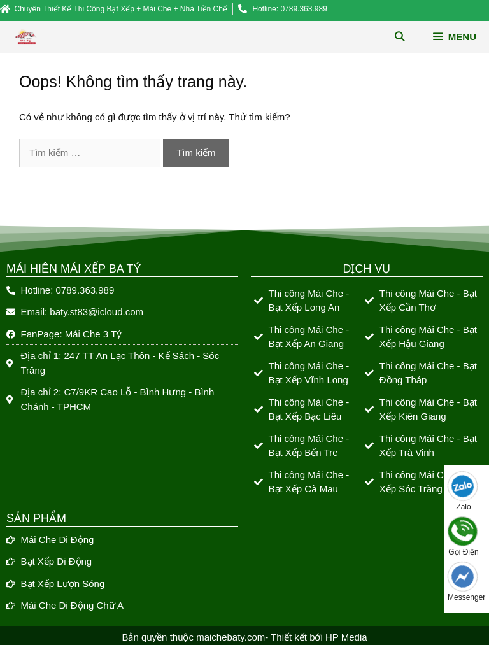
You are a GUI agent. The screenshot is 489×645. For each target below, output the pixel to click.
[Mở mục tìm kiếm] (399, 37)
